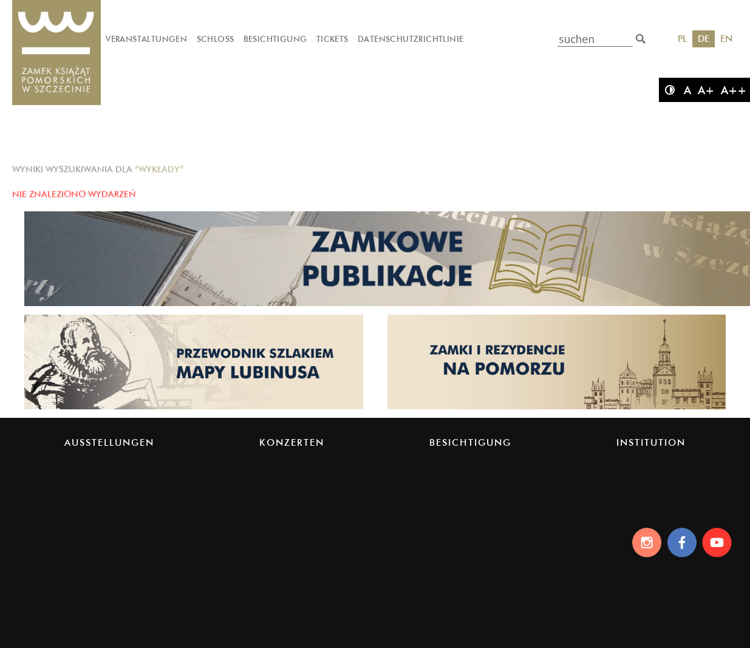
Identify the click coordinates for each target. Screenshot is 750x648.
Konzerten (291, 442)
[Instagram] (643, 542)
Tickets (332, 39)
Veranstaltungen (146, 39)
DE (703, 38)
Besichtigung (275, 39)
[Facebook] (681, 542)
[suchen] (641, 39)
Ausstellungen (109, 442)
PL (682, 38)
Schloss (215, 39)
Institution (651, 442)
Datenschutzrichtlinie (410, 39)
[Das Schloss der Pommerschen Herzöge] (56, 53)
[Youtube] (719, 542)
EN (726, 38)
